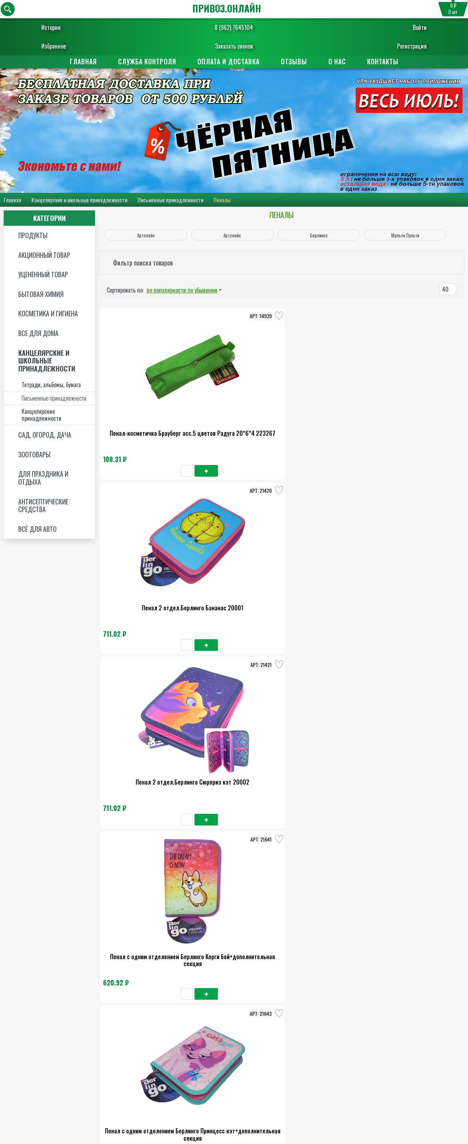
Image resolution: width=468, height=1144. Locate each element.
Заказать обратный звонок (254, 1116)
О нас (337, 61)
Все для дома (38, 333)
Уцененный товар (43, 275)
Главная (83, 61)
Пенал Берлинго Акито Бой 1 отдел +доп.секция (332, 553)
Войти (405, 27)
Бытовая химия (41, 294)
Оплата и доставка (228, 61)
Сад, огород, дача (44, 435)
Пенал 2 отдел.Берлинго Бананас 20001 (239, 408)
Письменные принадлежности (170, 200)
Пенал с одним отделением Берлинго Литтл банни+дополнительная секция (145, 702)
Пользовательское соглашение (417, 1103)
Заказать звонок (234, 46)
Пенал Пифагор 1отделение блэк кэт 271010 (239, 843)
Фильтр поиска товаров (143, 263)
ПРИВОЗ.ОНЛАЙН (226, 8)
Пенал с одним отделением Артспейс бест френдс (239, 989)
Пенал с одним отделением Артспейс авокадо (145, 989)
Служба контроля (147, 61)
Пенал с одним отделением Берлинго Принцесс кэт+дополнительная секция (239, 556)
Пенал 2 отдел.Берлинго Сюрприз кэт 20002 (333, 408)
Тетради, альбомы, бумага (51, 385)
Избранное (68, 46)
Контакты (383, 61)
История (65, 27)
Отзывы (294, 61)
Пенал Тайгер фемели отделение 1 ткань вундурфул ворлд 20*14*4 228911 (145, 847)
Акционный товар (44, 255)
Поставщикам (269, 1052)
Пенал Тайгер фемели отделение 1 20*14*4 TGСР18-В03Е (332, 843)
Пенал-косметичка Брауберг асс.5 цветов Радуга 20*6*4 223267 (146, 411)
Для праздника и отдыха (43, 478)
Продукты (33, 235)
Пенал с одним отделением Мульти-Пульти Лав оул (239, 698)
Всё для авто (37, 529)
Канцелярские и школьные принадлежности (79, 200)
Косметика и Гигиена (48, 314)
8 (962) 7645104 (234, 27)
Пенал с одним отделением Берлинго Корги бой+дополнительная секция (145, 556)
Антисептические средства (43, 506)
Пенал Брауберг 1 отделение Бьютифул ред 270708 (333, 698)
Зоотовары (34, 454)
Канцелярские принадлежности (41, 415)
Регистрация (397, 46)
